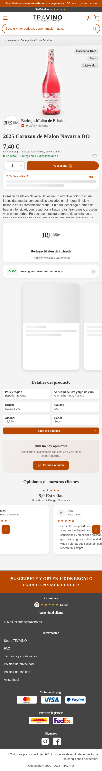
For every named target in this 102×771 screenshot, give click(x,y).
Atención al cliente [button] (51, 612)
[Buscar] (95, 28)
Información (51, 633)
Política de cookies (17, 672)
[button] (51, 82)
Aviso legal (11, 679)
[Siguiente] (96, 529)
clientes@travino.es (28, 622)
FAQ (7, 648)
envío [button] (49, 151)
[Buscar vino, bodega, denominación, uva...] (46, 28)
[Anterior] (6, 529)
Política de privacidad (19, 664)
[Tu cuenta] (89, 18)
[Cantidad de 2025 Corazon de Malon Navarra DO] (14, 165)
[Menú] (5, 18)
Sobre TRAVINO (15, 640)
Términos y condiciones (20, 656)
